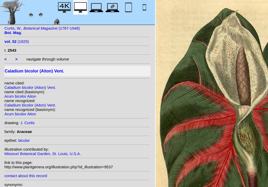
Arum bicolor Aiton (20, 96)
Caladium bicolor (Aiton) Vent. (30, 87)
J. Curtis (27, 123)
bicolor (24, 140)
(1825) (16, 41)
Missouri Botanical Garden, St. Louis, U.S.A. (42, 153)
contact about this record (25, 175)
